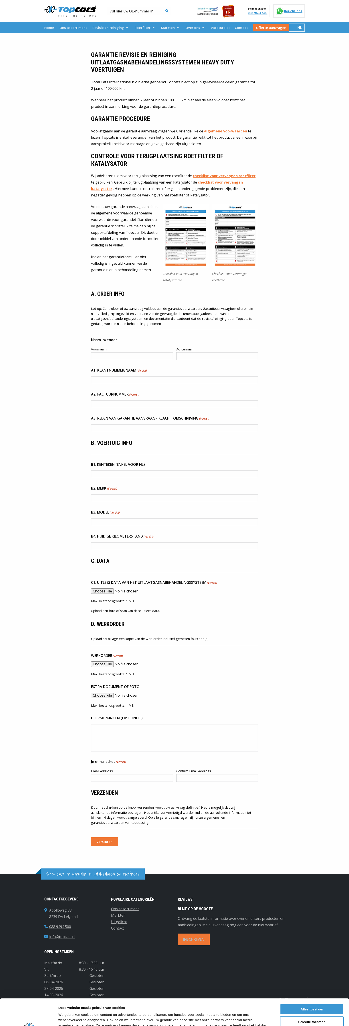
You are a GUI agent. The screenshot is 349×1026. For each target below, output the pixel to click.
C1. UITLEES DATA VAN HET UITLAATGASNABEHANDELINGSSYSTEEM (154, 582)
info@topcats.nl (62, 936)
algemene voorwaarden (225, 131)
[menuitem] (49, 27)
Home (49, 27)
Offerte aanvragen (271, 27)
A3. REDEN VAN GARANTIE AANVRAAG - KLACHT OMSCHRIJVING (150, 418)
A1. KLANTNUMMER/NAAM (119, 370)
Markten (170, 27)
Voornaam (99, 349)
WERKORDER (107, 655)
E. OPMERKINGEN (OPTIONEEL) (117, 718)
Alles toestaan (311, 981)
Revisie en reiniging (110, 27)
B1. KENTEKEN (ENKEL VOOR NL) (118, 464)
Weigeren (311, 1006)
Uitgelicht (119, 921)
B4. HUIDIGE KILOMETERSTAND (122, 536)
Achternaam (185, 349)
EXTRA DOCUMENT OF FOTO (115, 686)
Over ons (194, 27)
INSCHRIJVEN (193, 939)
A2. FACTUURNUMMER (115, 394)
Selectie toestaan (312, 994)
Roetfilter (144, 27)
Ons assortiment (73, 27)
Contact (241, 27)
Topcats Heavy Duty (70, 11)
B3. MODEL (105, 512)
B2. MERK (104, 488)
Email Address (102, 771)
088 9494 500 (257, 13)
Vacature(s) (220, 27)
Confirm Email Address (193, 771)
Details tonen (240, 1017)
